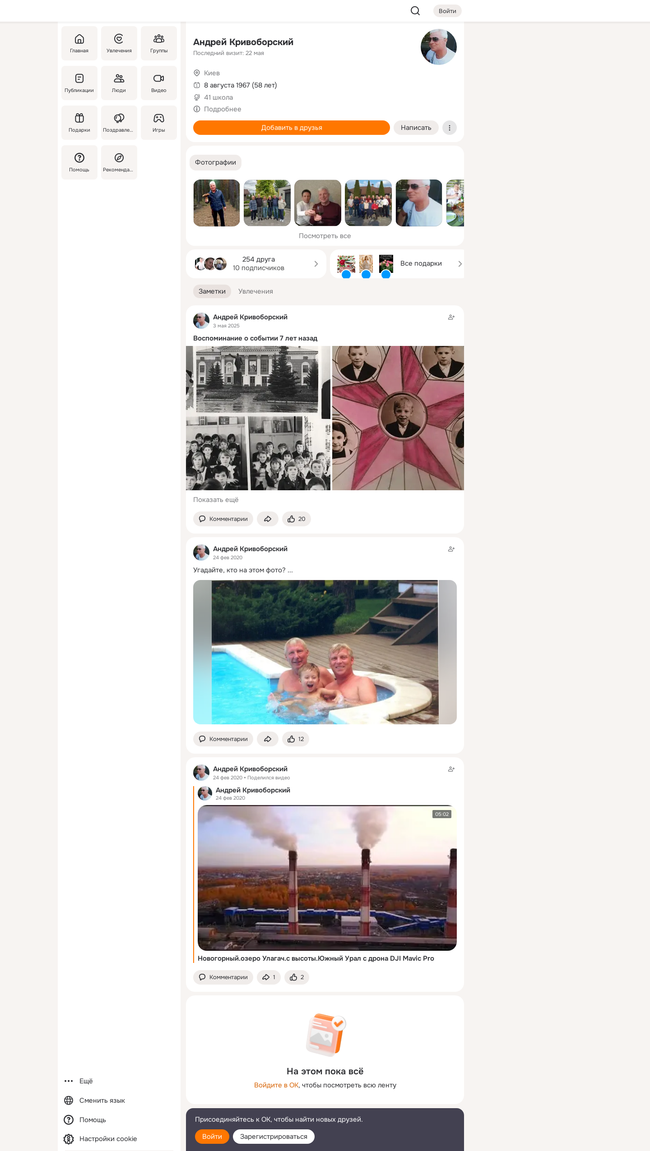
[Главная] (79, 43)
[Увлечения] (119, 43)
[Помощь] (79, 162)
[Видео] (159, 83)
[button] (215, 162)
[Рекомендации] (119, 162)
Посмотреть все (325, 235)
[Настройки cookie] (119, 1139)
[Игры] (159, 123)
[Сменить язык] (119, 1100)
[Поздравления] (119, 123)
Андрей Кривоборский (243, 42)
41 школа (218, 97)
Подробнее (222, 109)
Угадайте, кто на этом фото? (239, 570)
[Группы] (159, 43)
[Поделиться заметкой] (268, 518)
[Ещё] (119, 1081)
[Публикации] (79, 83)
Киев (212, 73)
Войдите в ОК (276, 1085)
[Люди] (119, 83)
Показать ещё (216, 499)
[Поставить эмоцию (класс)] (296, 518)
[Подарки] (79, 123)
